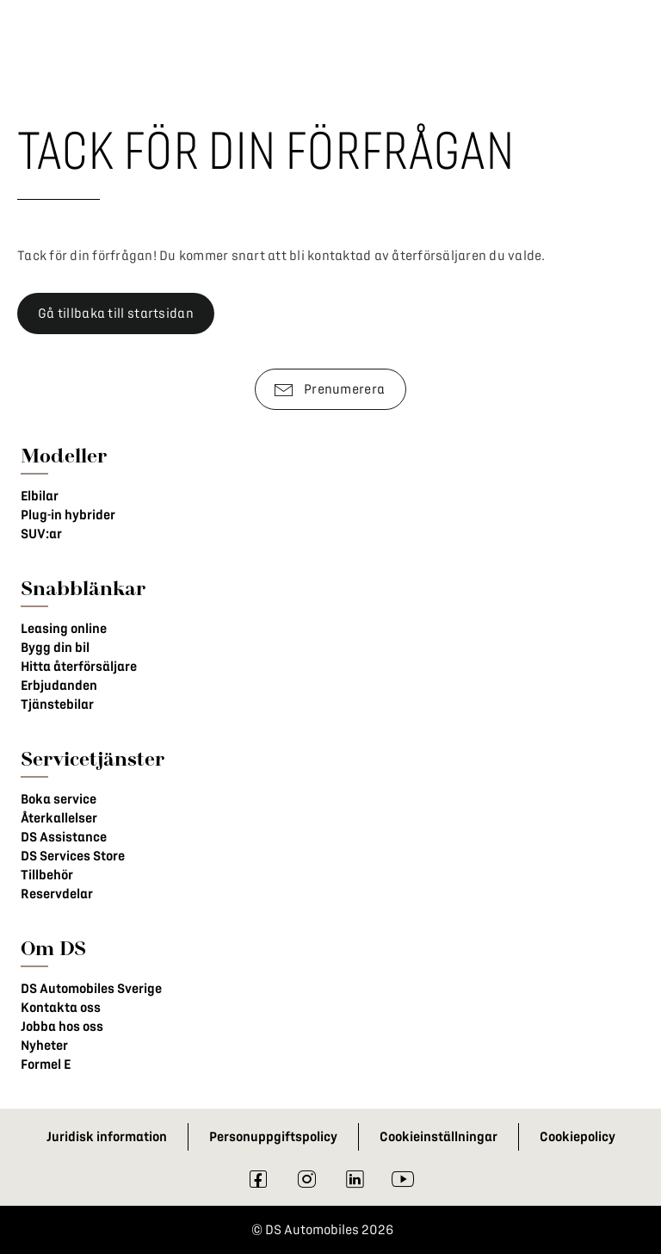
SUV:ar (41, 534)
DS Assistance (64, 837)
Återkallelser (59, 818)
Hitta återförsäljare (79, 666)
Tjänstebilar (57, 704)
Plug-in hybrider (68, 515)
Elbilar (40, 496)
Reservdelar (57, 894)
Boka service (58, 799)
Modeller (64, 455)
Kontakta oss (61, 1007)
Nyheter (44, 1045)
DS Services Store (73, 856)
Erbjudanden (59, 685)
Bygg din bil (55, 647)
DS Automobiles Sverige (91, 988)
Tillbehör (47, 875)
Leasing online (64, 628)
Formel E (46, 1064)
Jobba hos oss (62, 1026)
